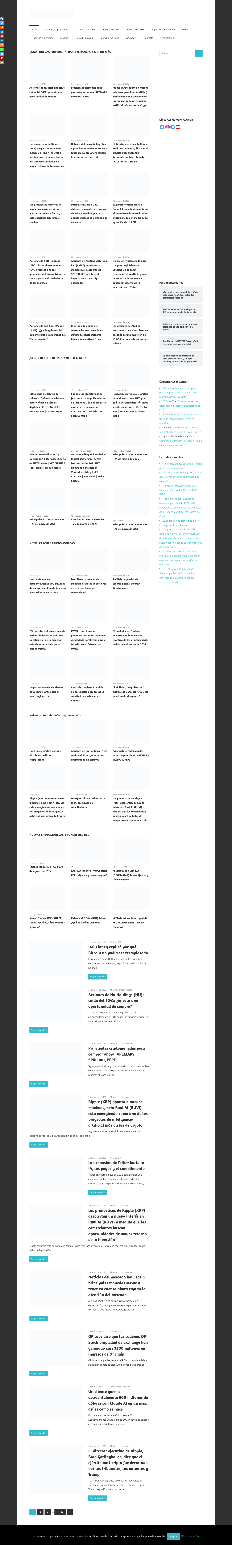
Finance (167, 388)
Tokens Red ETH (135, 29)
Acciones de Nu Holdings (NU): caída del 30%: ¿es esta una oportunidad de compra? (47, 92)
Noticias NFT (115, 942)
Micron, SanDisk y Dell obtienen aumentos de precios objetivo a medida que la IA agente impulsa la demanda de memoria (89, 213)
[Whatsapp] (2, 49)
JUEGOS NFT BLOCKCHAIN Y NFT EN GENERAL (58, 358)
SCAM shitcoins (84, 38)
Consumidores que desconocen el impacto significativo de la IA (179, 405)
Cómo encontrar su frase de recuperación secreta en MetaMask (180, 418)
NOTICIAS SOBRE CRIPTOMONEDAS (52, 543)
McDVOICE (168, 401)
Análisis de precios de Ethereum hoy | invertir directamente (126, 583)
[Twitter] (2, 23)
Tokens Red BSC (111, 29)
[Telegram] (2, 54)
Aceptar (173, 1536)
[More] (2, 62)
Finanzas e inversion (42, 38)
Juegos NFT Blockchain (163, 29)
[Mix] (2, 45)
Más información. (190, 1536)
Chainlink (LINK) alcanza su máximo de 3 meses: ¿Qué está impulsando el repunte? (130, 692)
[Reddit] (2, 27)
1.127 (60, 1512)
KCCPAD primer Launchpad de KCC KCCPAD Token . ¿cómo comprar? (130, 922)
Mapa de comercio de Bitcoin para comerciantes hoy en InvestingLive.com (46, 692)
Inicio (34, 29)
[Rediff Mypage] (2, 58)
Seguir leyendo (97, 976)
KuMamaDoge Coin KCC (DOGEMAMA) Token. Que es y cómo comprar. (130, 875)
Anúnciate (131, 38)
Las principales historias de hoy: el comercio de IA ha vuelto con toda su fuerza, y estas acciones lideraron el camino (45, 213)
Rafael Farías (170, 414)
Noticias (126, 1386)
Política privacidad (109, 38)
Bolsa (185, 29)
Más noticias (115, 1386)
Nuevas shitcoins (87, 29)
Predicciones (167, 38)
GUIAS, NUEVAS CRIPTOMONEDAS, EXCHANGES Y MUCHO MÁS (70, 52)
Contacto (148, 38)
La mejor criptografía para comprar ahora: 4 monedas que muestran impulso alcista (178, 392)
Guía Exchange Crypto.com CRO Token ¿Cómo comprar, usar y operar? (180, 440)
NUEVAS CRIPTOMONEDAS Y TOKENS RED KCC (59, 834)
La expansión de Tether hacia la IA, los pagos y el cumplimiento (88, 803)
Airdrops (64, 38)
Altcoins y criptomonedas (57, 29)
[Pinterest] (2, 36)
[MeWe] (2, 40)
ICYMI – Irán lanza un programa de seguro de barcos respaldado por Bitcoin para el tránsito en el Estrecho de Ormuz (88, 639)
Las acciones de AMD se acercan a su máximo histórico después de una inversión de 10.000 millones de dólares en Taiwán (130, 334)
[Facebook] (2, 18)
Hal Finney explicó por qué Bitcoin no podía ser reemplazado (45, 755)
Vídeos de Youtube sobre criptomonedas (54, 715)
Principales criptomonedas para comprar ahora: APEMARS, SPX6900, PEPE (89, 92)
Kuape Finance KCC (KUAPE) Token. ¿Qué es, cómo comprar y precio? (47, 922)
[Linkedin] (2, 32)
